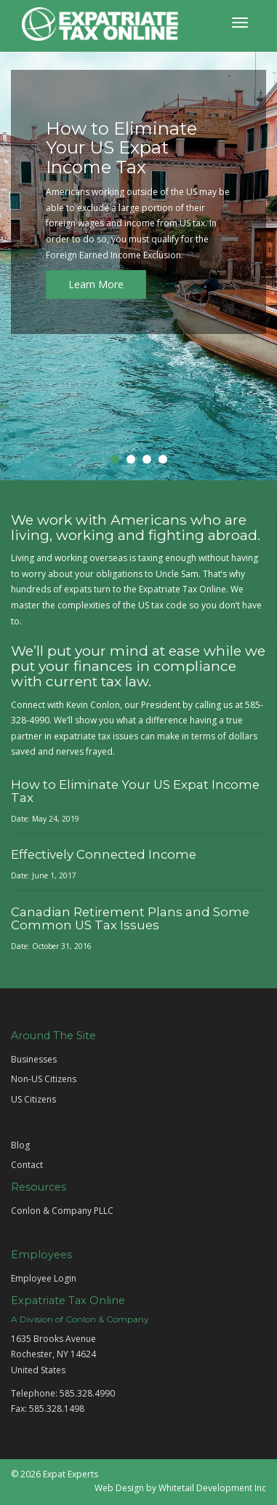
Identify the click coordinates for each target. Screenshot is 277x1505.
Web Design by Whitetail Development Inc (180, 1488)
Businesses (34, 1059)
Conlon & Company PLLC (62, 1210)
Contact (27, 1165)
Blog (20, 1145)
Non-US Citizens (43, 1079)
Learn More (96, 284)
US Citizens (33, 1099)
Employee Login (43, 1278)
